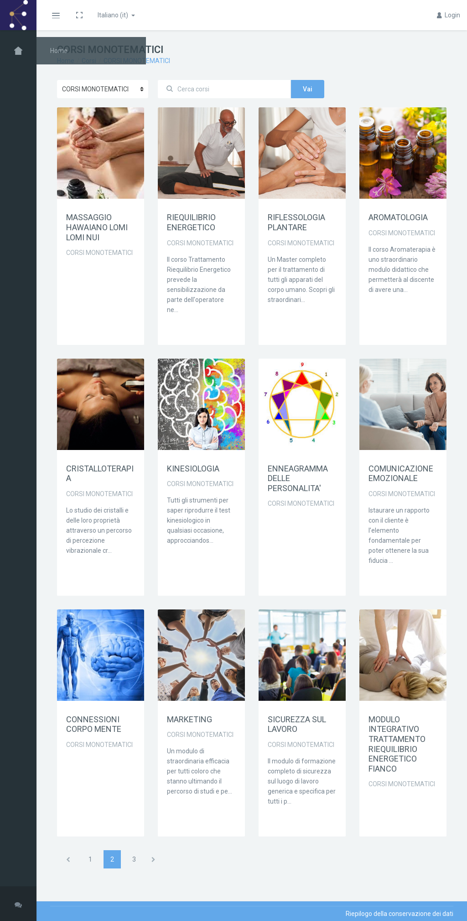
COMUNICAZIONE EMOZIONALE (400, 473)
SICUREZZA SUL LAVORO (297, 724)
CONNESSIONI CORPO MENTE (93, 724)
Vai (307, 89)
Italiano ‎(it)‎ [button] (114, 15)
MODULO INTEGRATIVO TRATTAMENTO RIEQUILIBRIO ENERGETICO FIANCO (396, 744)
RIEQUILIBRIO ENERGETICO (191, 222)
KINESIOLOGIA (193, 468)
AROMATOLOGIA (398, 217)
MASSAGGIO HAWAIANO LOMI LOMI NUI (97, 227)
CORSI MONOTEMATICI (137, 60)
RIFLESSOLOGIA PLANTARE (296, 222)
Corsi (89, 60)
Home (65, 60)
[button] (55, 15)
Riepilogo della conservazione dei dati (399, 913)
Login (449, 15)
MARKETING (189, 719)
